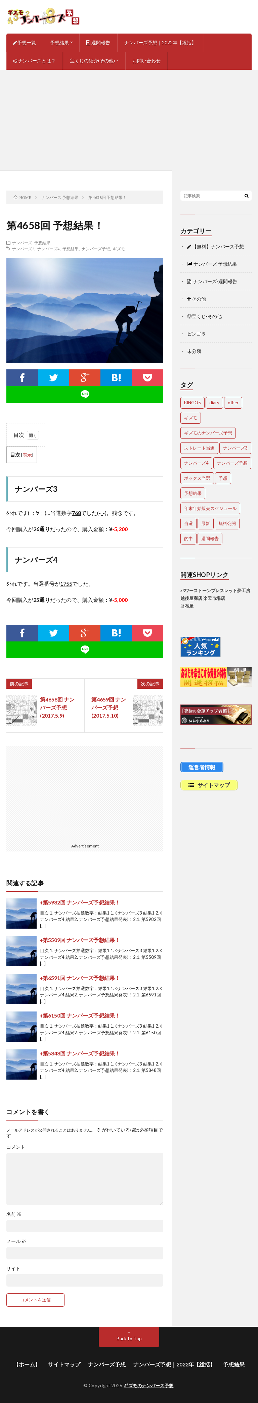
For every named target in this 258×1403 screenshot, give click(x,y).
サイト (13, 1268)
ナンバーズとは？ (34, 60)
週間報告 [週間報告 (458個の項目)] (210, 538)
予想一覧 (24, 42)
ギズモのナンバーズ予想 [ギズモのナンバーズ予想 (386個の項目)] (208, 432)
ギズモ (119, 249)
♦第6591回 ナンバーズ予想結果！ (80, 978)
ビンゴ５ (196, 333)
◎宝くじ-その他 (204, 316)
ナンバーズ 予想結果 (31, 243)
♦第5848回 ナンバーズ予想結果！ (80, 1053)
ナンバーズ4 (48, 249)
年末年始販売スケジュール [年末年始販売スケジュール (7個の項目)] (210, 508)
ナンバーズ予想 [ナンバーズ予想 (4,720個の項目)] (232, 463)
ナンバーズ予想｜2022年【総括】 (160, 42)
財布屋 (187, 606)
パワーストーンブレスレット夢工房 (215, 590)
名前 (14, 1214)
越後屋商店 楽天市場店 (202, 598)
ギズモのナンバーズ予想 (149, 1385)
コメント (15, 1147)
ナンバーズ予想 (96, 249)
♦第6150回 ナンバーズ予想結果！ (80, 1015)
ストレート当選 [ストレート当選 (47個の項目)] (199, 448)
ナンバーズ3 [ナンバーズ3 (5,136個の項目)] (235, 448)
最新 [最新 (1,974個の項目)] (205, 523)
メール (16, 1241)
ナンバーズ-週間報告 (212, 281)
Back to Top (129, 1338)
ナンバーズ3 (23, 249)
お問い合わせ (146, 60)
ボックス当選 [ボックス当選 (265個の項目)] (197, 478)
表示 (27, 455)
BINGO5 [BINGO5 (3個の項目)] (192, 402)
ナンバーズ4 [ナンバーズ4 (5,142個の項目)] (196, 463)
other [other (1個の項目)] (233, 402)
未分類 (194, 351)
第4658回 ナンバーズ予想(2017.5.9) (57, 707)
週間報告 (98, 42)
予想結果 (59, 42)
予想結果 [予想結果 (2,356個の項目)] (193, 493)
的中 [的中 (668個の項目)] (188, 538)
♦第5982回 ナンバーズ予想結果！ (80, 902)
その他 (196, 299)
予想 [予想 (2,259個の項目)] (223, 478)
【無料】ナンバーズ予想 (215, 246)
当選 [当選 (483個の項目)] (188, 523)
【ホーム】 (26, 1364)
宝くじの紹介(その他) (92, 60)
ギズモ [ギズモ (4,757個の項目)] (190, 417)
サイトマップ (64, 1364)
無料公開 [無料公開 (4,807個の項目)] (227, 523)
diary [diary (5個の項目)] (214, 402)
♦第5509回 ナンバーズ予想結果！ (80, 940)
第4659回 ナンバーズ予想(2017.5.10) (108, 707)
